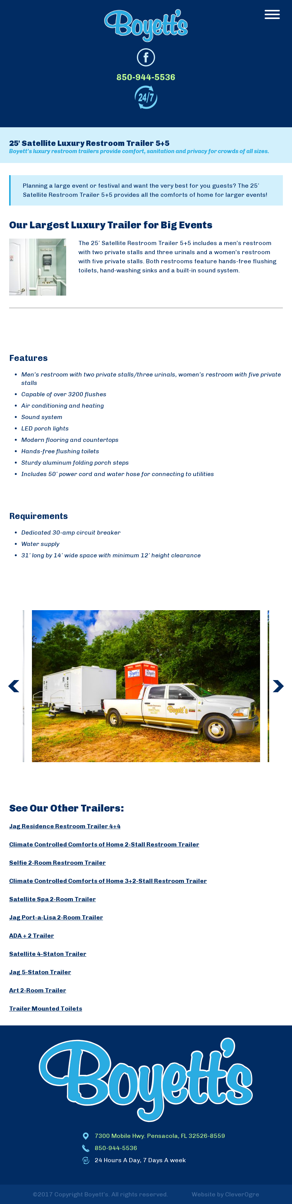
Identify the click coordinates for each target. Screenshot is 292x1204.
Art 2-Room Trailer (37, 990)
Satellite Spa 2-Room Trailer (52, 899)
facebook (146, 57)
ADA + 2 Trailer (31, 935)
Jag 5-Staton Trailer (40, 972)
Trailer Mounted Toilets (45, 1008)
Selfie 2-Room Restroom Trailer (57, 862)
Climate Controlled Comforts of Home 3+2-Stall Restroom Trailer (108, 880)
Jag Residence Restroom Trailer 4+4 (65, 826)
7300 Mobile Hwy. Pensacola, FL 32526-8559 (160, 1135)
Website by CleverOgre (225, 1194)
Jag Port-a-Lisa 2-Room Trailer (56, 917)
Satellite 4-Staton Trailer (47, 953)
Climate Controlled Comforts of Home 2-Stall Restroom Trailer (104, 844)
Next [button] (278, 686)
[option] (146, 686)
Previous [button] (14, 686)
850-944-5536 (146, 77)
